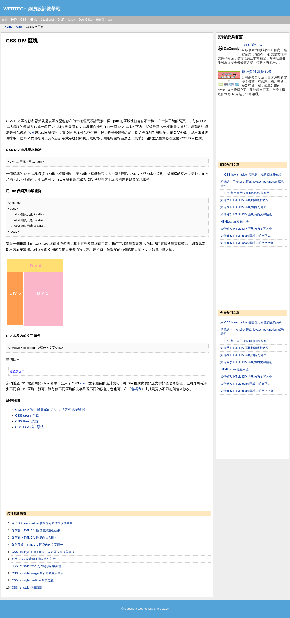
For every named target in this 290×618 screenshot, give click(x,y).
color (84, 383)
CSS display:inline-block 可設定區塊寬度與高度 (43, 552)
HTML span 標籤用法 (234, 221)
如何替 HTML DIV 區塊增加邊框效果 (36, 530)
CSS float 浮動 (26, 421)
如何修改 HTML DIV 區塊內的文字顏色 (37, 544)
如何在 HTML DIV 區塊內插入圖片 (34, 537)
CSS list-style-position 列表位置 (33, 580)
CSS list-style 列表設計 (27, 587)
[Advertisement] (107, 81)
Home (8, 26)
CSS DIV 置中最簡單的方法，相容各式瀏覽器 (50, 410)
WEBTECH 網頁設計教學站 (31, 8)
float (31, 132)
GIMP (61, 19)
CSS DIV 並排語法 (29, 427)
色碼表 (136, 389)
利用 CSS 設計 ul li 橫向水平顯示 (34, 559)
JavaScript (47, 19)
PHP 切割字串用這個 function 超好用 (245, 193)
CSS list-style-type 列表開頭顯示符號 (36, 566)
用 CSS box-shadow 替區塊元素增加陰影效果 (42, 523)
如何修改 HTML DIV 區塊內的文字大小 (246, 228)
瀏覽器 (100, 19)
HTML (33, 19)
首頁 (4, 19)
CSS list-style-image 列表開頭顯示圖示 (38, 573)
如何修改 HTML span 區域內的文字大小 (246, 235)
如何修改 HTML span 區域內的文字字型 (246, 243)
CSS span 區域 (27, 415)
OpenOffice (85, 19)
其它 (111, 19)
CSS (23, 19)
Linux (71, 19)
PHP (14, 19)
